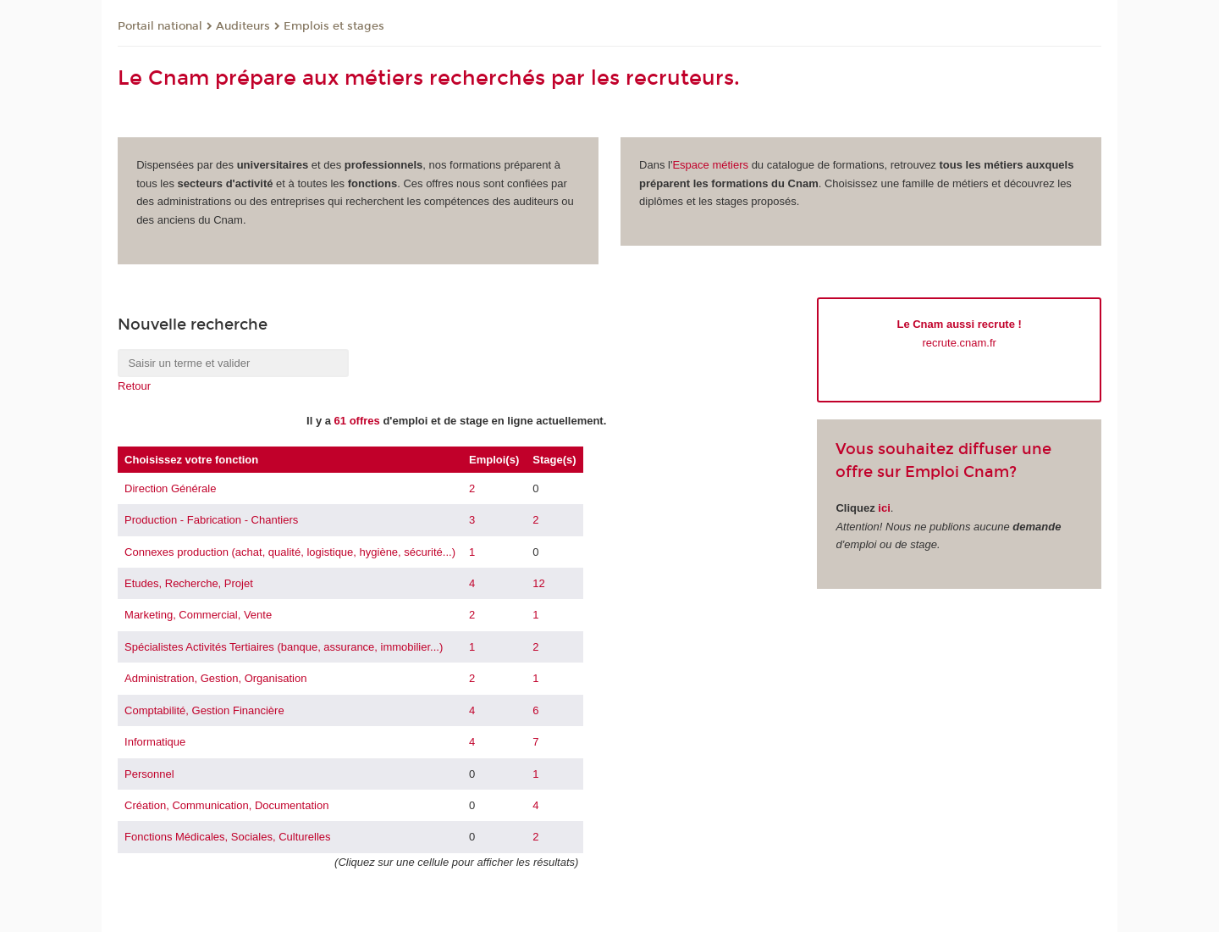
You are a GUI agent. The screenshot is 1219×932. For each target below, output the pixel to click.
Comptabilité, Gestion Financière (204, 710)
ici (884, 508)
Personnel (149, 774)
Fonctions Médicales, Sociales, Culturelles (227, 836)
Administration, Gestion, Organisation (215, 678)
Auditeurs (243, 26)
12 (538, 583)
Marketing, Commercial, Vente (198, 614)
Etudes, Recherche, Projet (188, 583)
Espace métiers (710, 164)
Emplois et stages (334, 26)
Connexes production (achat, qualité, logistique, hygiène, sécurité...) (289, 552)
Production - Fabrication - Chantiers (211, 519)
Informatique (154, 741)
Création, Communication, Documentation (226, 805)
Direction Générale (170, 488)
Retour (134, 386)
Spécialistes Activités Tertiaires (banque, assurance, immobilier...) (283, 647)
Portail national (160, 26)
